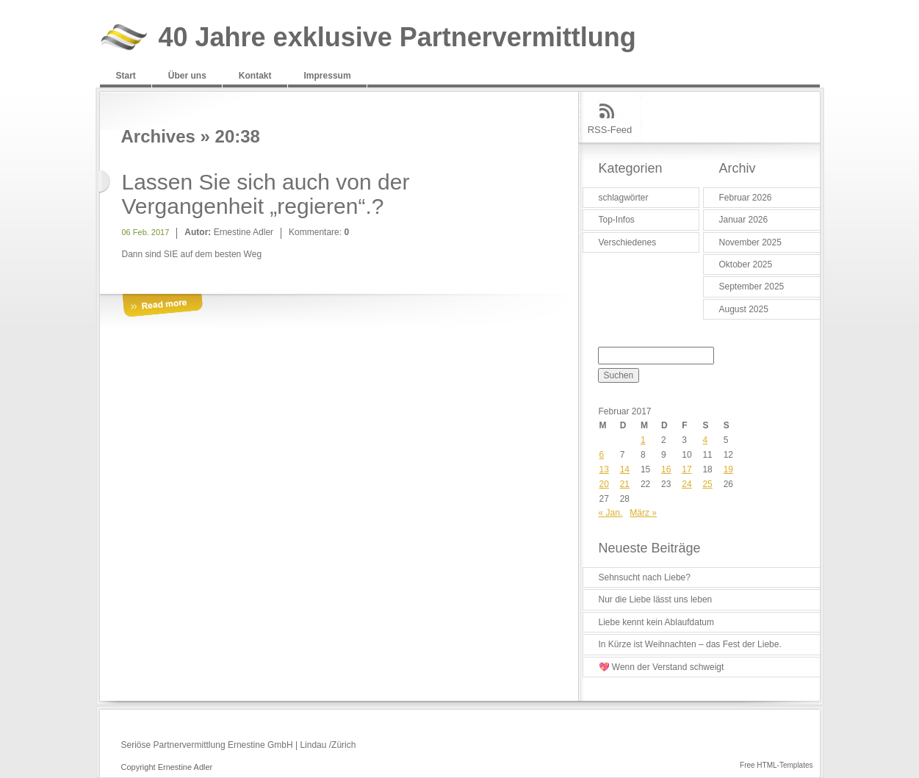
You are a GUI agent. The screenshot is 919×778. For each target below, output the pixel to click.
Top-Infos (617, 220)
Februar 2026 (745, 197)
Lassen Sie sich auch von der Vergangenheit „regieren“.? (266, 194)
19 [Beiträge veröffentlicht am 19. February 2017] (728, 469)
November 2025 (750, 242)
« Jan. (611, 513)
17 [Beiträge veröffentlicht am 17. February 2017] (686, 469)
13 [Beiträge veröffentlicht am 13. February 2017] (604, 469)
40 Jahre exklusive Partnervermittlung (397, 38)
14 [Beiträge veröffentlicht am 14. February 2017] (625, 469)
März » (643, 513)
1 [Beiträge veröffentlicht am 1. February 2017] (643, 440)
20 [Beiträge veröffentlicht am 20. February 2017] (604, 484)
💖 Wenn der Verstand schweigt (661, 667)
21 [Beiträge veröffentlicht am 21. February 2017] (625, 484)
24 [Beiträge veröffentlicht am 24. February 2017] (686, 484)
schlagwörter (624, 197)
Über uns (187, 76)
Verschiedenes (628, 242)
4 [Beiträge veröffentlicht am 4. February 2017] (704, 440)
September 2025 (752, 286)
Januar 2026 (743, 220)
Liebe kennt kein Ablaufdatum (656, 622)
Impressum (327, 76)
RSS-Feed (610, 129)
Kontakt (255, 76)
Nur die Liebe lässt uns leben (656, 599)
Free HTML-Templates (776, 765)
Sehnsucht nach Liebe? (645, 577)
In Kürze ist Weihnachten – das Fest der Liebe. (690, 644)
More (162, 306)
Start (126, 76)
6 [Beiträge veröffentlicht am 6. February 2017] (602, 455)
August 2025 (743, 309)
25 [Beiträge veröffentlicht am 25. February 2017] (707, 484)
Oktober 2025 (746, 264)
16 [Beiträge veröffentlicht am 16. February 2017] (666, 469)
